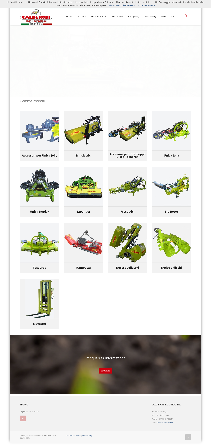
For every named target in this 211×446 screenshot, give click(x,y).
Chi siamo (81, 16)
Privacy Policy (87, 435)
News (163, 16)
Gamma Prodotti (99, 16)
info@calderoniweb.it (164, 422)
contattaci (105, 370)
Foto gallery (133, 16)
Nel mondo (117, 16)
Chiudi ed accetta (146, 5)
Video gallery (150, 16)
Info (173, 16)
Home (69, 16)
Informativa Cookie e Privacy (121, 5)
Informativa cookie (73, 435)
